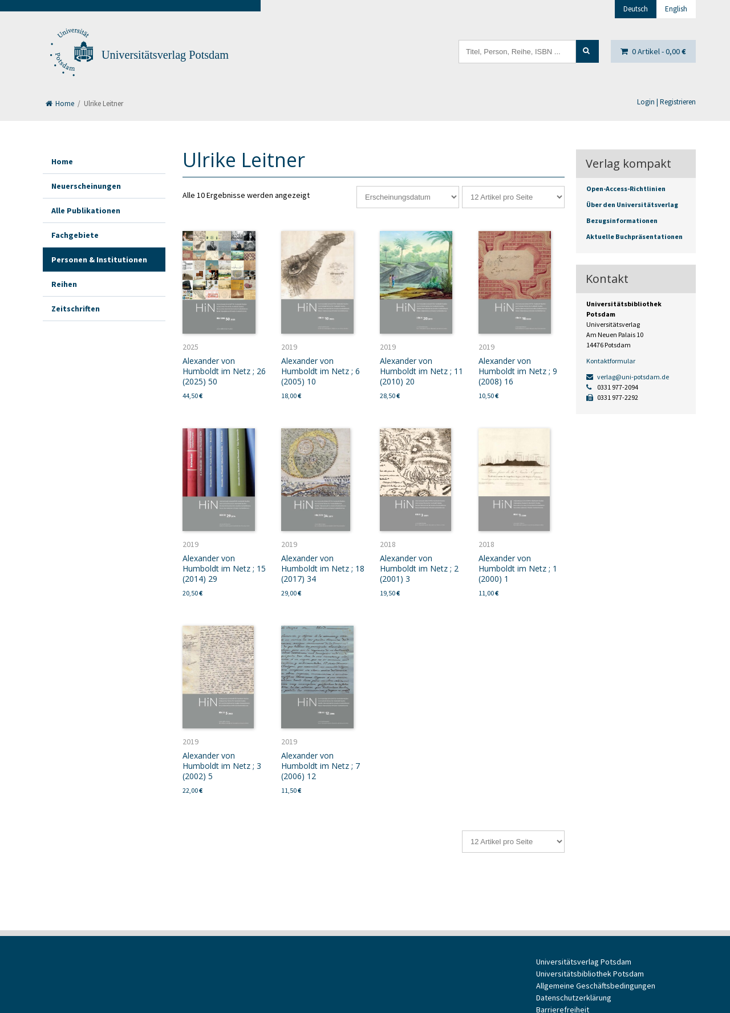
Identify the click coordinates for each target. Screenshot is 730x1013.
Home (60, 103)
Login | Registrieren (666, 102)
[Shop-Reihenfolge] (407, 197)
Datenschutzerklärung (573, 997)
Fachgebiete (75, 235)
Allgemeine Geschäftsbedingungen (595, 985)
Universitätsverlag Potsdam (165, 54)
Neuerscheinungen (86, 186)
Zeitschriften (75, 308)
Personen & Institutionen (99, 259)
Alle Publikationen (85, 210)
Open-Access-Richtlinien (626, 188)
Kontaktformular (610, 360)
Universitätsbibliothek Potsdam (590, 974)
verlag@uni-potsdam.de (627, 376)
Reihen (64, 284)
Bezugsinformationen (622, 220)
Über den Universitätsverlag (632, 204)
